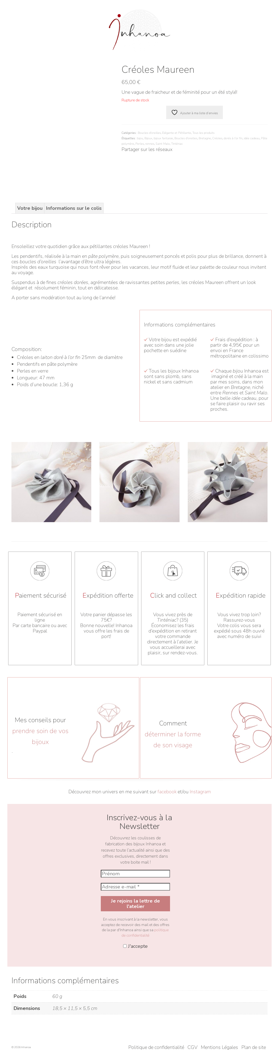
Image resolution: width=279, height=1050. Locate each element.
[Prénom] (135, 838)
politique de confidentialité (145, 897)
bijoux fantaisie (163, 138)
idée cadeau (252, 138)
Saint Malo (163, 144)
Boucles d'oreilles (149, 133)
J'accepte (135, 910)
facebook (167, 756)
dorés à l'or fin (233, 138)
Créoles (217, 138)
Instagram (200, 756)
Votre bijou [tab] (30, 173)
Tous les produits (203, 133)
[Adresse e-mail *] (135, 851)
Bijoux (148, 138)
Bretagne (205, 138)
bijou (140, 138)
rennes (149, 144)
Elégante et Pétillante (176, 133)
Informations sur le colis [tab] (74, 173)
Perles (139, 144)
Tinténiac (177, 144)
